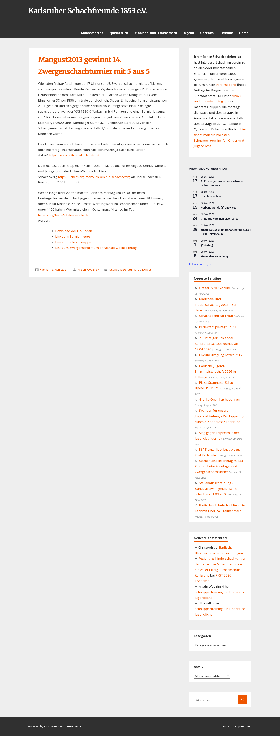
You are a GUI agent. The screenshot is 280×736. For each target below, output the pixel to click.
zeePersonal (73, 726)
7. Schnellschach (211, 196)
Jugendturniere (129, 269)
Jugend (188, 33)
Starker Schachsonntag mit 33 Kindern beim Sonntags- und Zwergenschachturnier (219, 466)
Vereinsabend (226, 84)
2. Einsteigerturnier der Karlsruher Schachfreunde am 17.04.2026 (217, 343)
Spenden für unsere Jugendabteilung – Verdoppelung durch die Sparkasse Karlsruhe (219, 416)
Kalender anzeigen (200, 264)
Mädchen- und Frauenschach (156, 33)
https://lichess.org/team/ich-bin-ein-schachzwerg (94, 177)
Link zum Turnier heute (72, 236)
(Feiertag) (207, 245)
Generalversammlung (214, 256)
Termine (226, 33)
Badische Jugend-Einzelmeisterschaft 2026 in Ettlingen (215, 371)
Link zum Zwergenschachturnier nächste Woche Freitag (96, 247)
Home (243, 33)
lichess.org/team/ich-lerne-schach (63, 215)
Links (226, 726)
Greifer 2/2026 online (215, 288)
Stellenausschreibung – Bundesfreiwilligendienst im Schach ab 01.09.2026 (216, 488)
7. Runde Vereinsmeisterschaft (220, 218)
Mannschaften (92, 33)
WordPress (51, 726)
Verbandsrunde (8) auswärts (218, 207)
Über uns (207, 33)
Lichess (147, 269)
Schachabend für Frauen (217, 315)
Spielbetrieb (119, 33)
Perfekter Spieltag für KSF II (219, 327)
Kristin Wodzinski (88, 269)
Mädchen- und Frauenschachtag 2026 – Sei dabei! (215, 304)
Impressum (242, 726)
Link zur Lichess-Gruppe (73, 242)
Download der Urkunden (73, 231)
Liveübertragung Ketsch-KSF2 (221, 355)
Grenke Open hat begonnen (219, 399)
